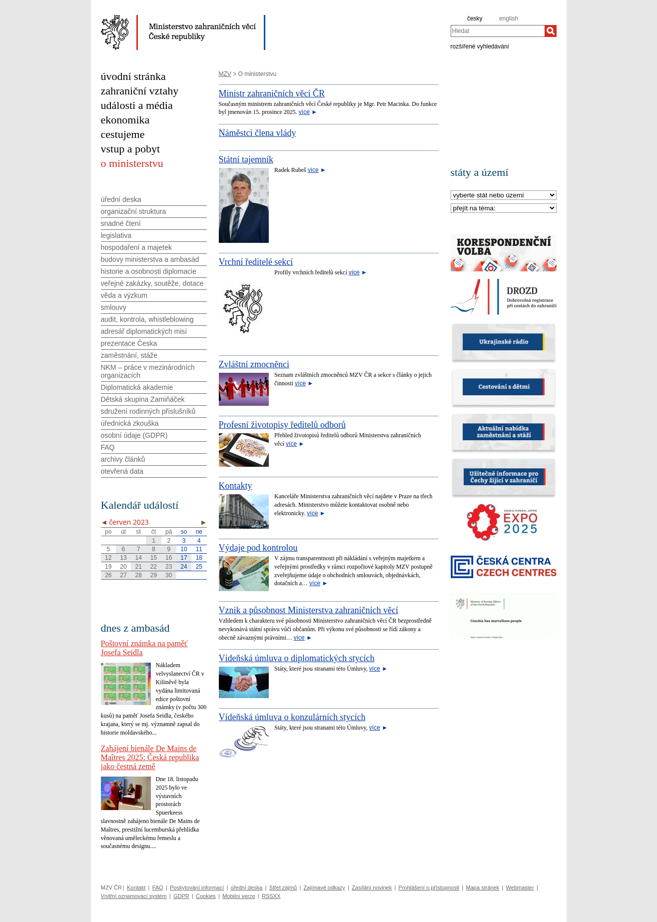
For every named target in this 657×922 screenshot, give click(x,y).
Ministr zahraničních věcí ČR (272, 93)
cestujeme (123, 134)
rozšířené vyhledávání (480, 46)
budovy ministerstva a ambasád (150, 259)
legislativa (116, 235)
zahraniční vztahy (140, 90)
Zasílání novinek (372, 888)
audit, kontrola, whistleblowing (147, 319)
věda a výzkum (124, 295)
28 (138, 575)
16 (168, 557)
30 (168, 575)
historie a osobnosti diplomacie (148, 271)
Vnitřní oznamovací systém (134, 896)
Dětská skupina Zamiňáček (143, 399)
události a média (137, 105)
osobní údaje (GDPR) (134, 435)
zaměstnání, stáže (129, 355)
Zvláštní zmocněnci (254, 364)
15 (153, 557)
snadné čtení (121, 223)
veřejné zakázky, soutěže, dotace (152, 283)
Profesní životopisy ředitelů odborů (282, 425)
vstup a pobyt (130, 148)
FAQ (108, 447)
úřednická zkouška (130, 423)
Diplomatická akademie (137, 387)
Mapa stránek (483, 888)
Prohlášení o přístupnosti (429, 888)
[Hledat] (551, 31)
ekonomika (125, 119)
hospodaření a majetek (136, 247)
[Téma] (504, 208)
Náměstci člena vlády (257, 133)
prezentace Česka (129, 343)
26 (108, 575)
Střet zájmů (283, 888)
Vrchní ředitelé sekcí (256, 262)
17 (183, 557)
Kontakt (136, 888)
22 (153, 566)
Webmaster (520, 888)
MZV (225, 73)
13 (123, 557)
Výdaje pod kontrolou (258, 548)
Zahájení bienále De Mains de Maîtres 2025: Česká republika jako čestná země (150, 757)
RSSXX (271, 896)
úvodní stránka (133, 76)
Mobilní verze (238, 896)
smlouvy (113, 307)
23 (168, 566)
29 (153, 575)
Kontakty (235, 486)
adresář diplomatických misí (144, 331)
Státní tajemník (246, 159)
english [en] (508, 18)
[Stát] (504, 195)
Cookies (206, 896)
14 (138, 557)
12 (108, 557)
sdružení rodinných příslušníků (148, 411)
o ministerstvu (132, 163)
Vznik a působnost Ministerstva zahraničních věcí (308, 610)
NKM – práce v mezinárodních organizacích (148, 371)
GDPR (181, 896)
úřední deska (121, 199)
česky (475, 18)
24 (183, 566)
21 (138, 566)
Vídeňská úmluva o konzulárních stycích (292, 717)
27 (123, 575)
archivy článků (123, 459)
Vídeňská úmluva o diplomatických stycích (297, 658)
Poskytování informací (197, 888)
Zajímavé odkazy (324, 888)
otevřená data (122, 471)
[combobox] (498, 31)
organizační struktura (133, 211)
